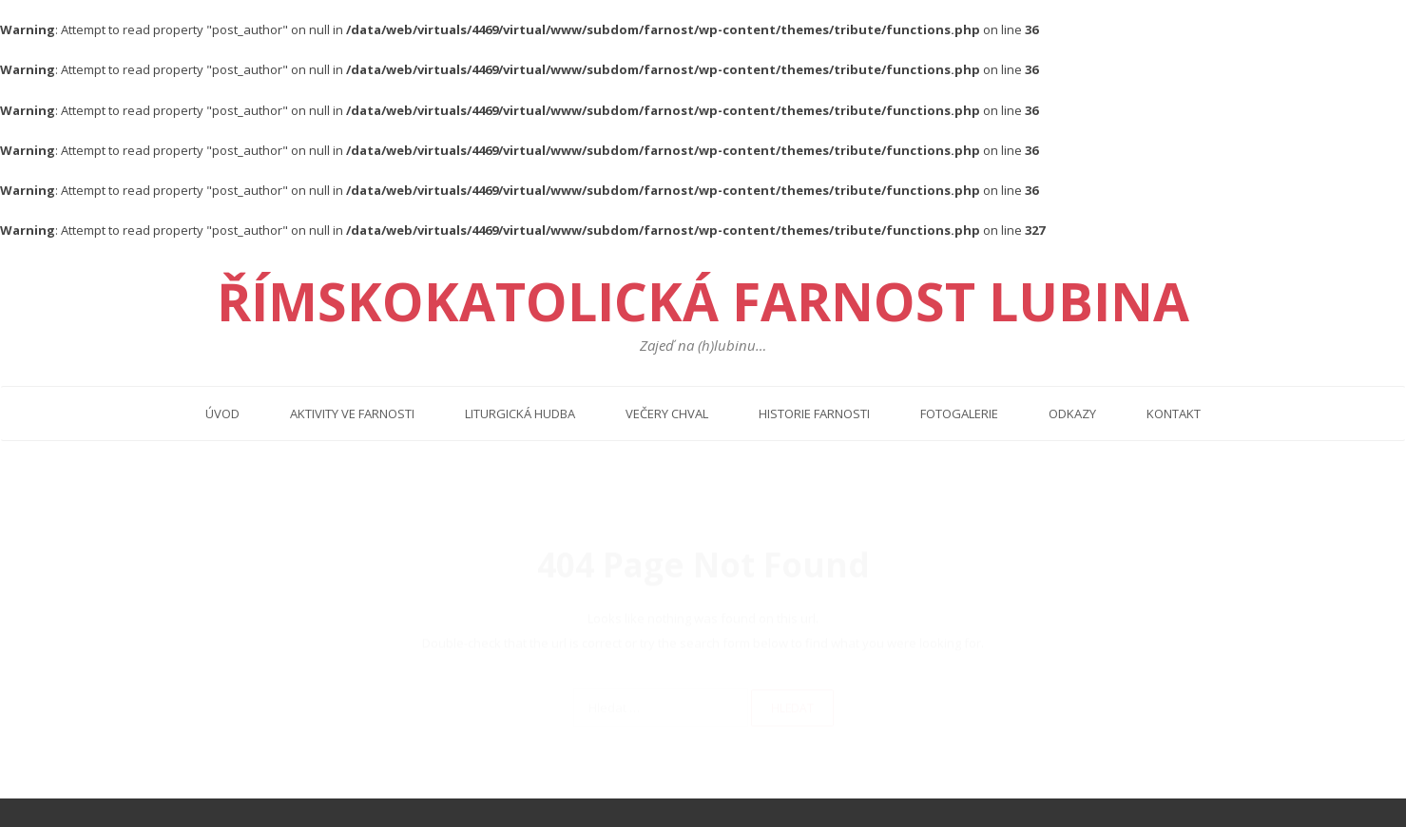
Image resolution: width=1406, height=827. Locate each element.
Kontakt (1173, 413)
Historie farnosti (814, 413)
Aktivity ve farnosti (352, 413)
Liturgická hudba (520, 413)
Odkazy (1072, 413)
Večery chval (667, 413)
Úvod (222, 413)
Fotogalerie (959, 413)
